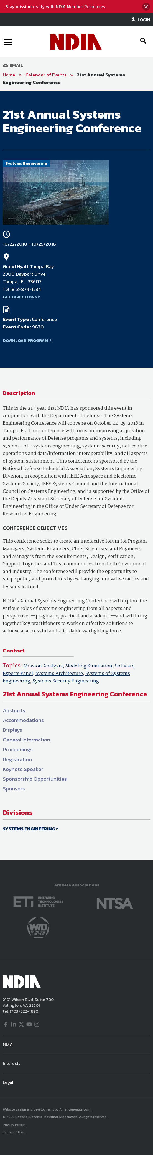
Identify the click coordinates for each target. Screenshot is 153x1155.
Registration (17, 759)
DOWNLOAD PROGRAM (26, 340)
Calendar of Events (46, 74)
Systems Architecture (59, 673)
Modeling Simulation (88, 666)
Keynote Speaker (23, 769)
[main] (76, 475)
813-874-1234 (26, 289)
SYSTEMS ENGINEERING (29, 828)
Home (9, 74)
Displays (12, 730)
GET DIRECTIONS (20, 297)
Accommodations (23, 720)
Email (13, 65)
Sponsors (14, 789)
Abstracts (14, 710)
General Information (26, 740)
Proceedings (18, 749)
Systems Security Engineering (65, 681)
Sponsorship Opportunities (35, 779)
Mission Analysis (43, 666)
